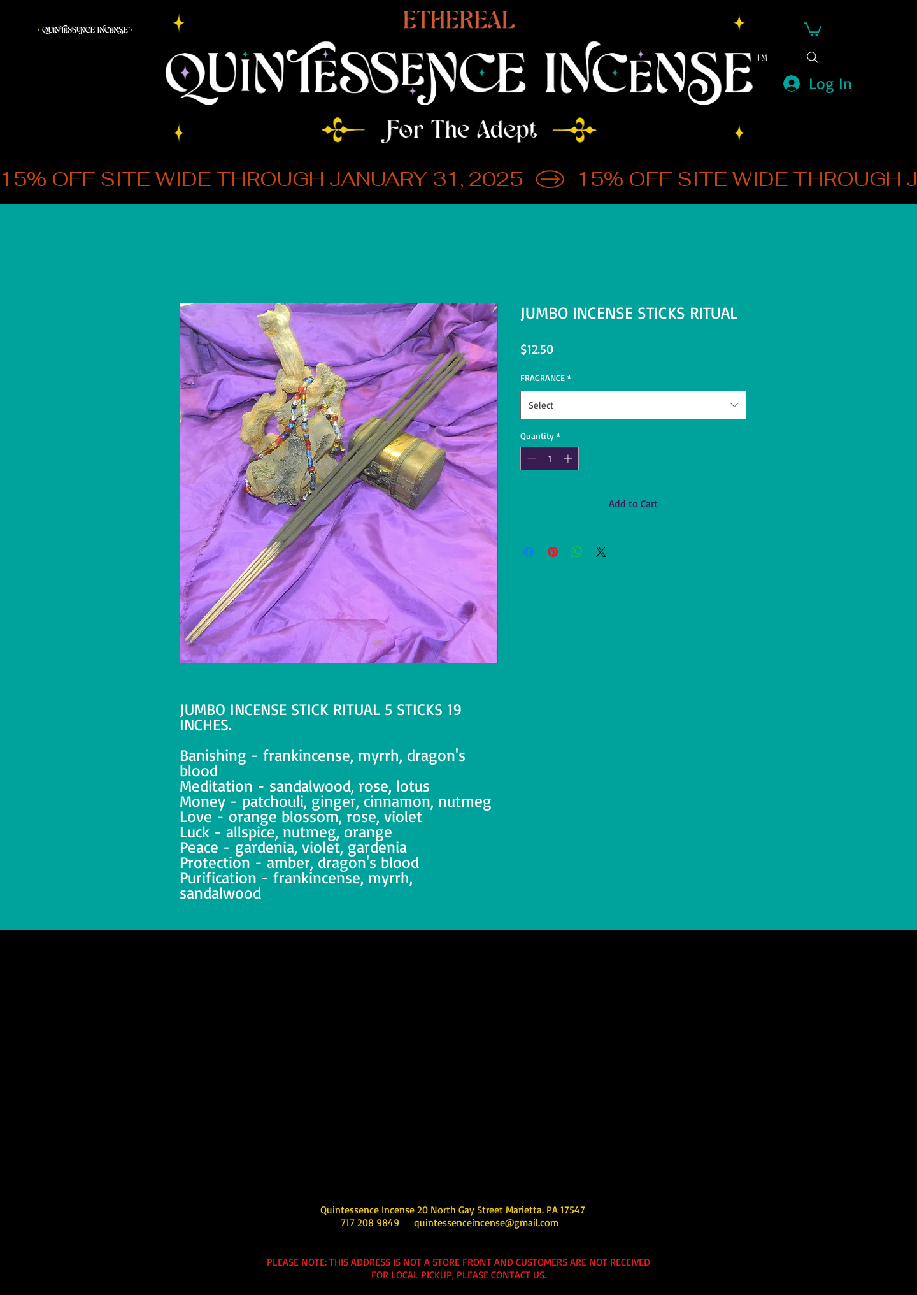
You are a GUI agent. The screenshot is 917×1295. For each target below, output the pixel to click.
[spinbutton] (549, 458)
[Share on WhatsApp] (577, 552)
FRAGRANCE (545, 377)
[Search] (812, 57)
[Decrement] (530, 458)
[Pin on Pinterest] (552, 552)
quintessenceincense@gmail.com (486, 1222)
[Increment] (569, 458)
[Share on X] (601, 552)
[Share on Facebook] (528, 552)
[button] (812, 28)
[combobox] (633, 405)
